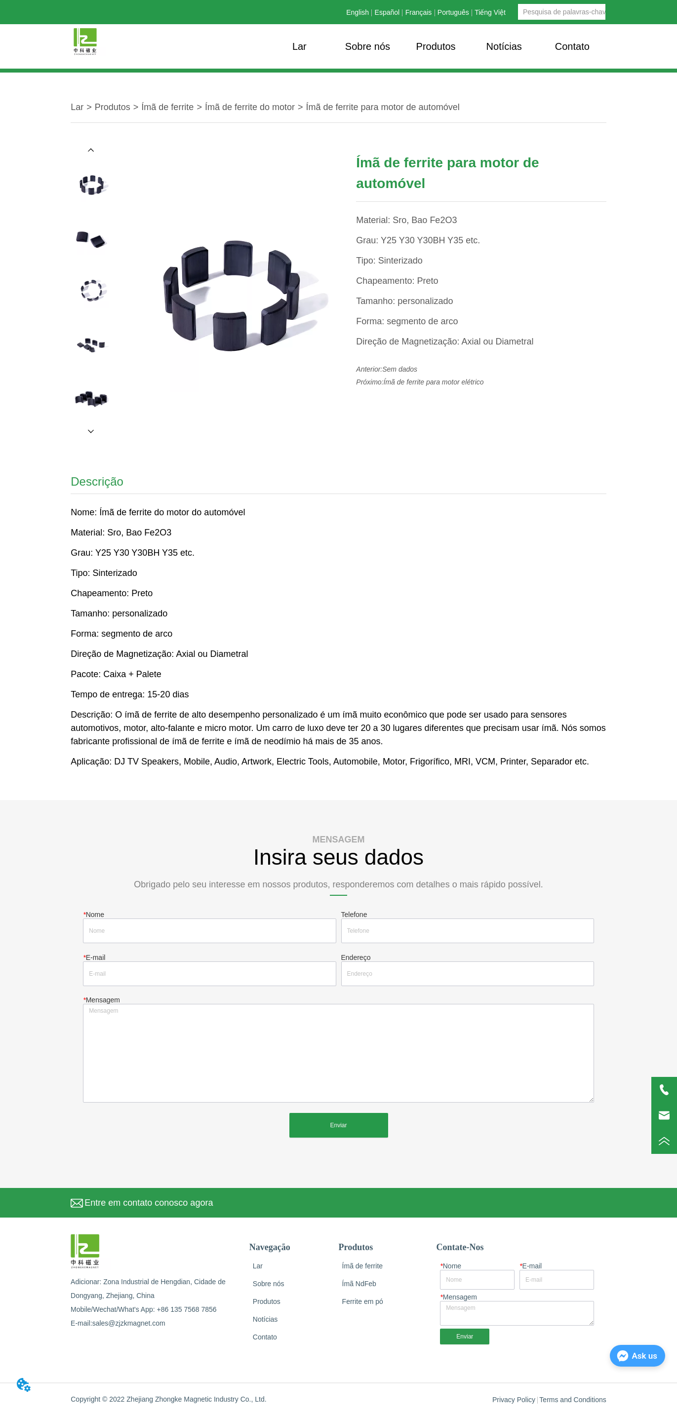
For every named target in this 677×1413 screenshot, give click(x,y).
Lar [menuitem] (299, 46)
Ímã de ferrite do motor (250, 107)
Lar (77, 107)
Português (453, 12)
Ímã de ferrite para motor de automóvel (383, 107)
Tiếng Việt (490, 12)
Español (387, 12)
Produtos (112, 107)
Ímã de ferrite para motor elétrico (434, 382)
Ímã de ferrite (167, 107)
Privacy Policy (513, 1400)
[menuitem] (436, 46)
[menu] (435, 46)
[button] (436, 47)
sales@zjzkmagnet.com (128, 1323)
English (357, 12)
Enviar (338, 1125)
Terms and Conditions (572, 1400)
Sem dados (399, 369)
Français (418, 12)
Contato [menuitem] (572, 46)
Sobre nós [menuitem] (367, 46)
